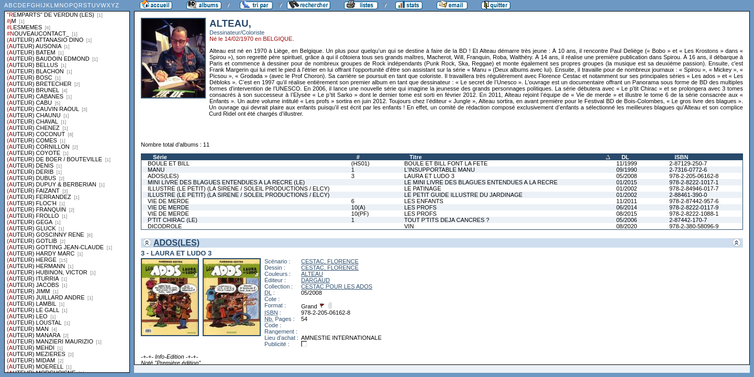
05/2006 (626, 220)
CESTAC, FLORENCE (330, 261)
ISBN (681, 157)
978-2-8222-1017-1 (693, 182)
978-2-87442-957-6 (693, 201)
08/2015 (626, 213)
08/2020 (626, 226)
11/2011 (626, 201)
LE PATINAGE (422, 188)
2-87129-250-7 (688, 163)
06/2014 (626, 207)
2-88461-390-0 (688, 195)
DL (625, 157)
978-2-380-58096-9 (693, 226)
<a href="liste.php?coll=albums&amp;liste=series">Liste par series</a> (67, 186)
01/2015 (626, 182)
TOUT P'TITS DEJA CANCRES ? (446, 220)
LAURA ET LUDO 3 (429, 176)
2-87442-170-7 (688, 220)
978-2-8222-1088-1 (693, 213)
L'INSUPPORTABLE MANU (439, 170)
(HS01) (360, 163)
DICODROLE (165, 226)
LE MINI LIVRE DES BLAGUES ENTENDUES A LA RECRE (481, 182)
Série (160, 157)
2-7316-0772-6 (688, 170)
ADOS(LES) (163, 176)
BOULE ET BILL (169, 163)
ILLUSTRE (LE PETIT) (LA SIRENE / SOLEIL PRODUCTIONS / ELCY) (238, 188)
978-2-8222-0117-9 (693, 207)
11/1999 (626, 163)
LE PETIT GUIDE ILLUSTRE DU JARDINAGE (463, 195)
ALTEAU (312, 274)
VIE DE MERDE (168, 201)
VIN (409, 226)
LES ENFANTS (423, 201)
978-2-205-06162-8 (693, 176)
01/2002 (626, 188)
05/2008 (626, 176)
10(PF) (360, 213)
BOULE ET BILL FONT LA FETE (445, 163)
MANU (156, 170)
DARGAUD (315, 280)
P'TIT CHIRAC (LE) (172, 220)
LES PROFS (420, 207)
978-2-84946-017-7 (693, 188)
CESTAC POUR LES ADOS (336, 286)
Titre (415, 157)
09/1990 (626, 170)
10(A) (358, 207)
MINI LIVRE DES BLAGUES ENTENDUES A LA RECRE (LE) (226, 182)
